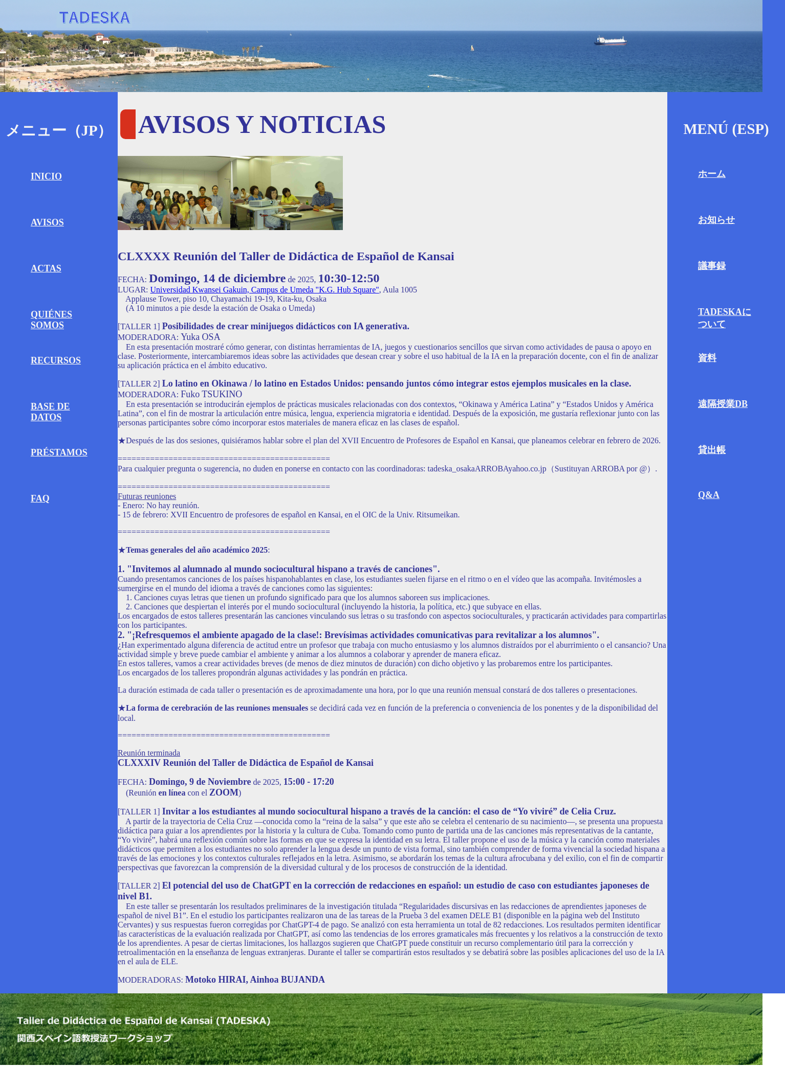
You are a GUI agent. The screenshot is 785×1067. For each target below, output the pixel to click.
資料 (707, 358)
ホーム (712, 174)
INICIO (46, 176)
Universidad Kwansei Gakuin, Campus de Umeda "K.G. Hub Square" (264, 289)
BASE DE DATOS (50, 411)
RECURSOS (56, 360)
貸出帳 (712, 450)
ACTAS (46, 268)
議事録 (712, 266)
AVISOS (47, 222)
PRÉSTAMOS (59, 452)
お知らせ (716, 220)
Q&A (708, 495)
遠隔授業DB (723, 404)
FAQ (40, 498)
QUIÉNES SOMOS (51, 319)
